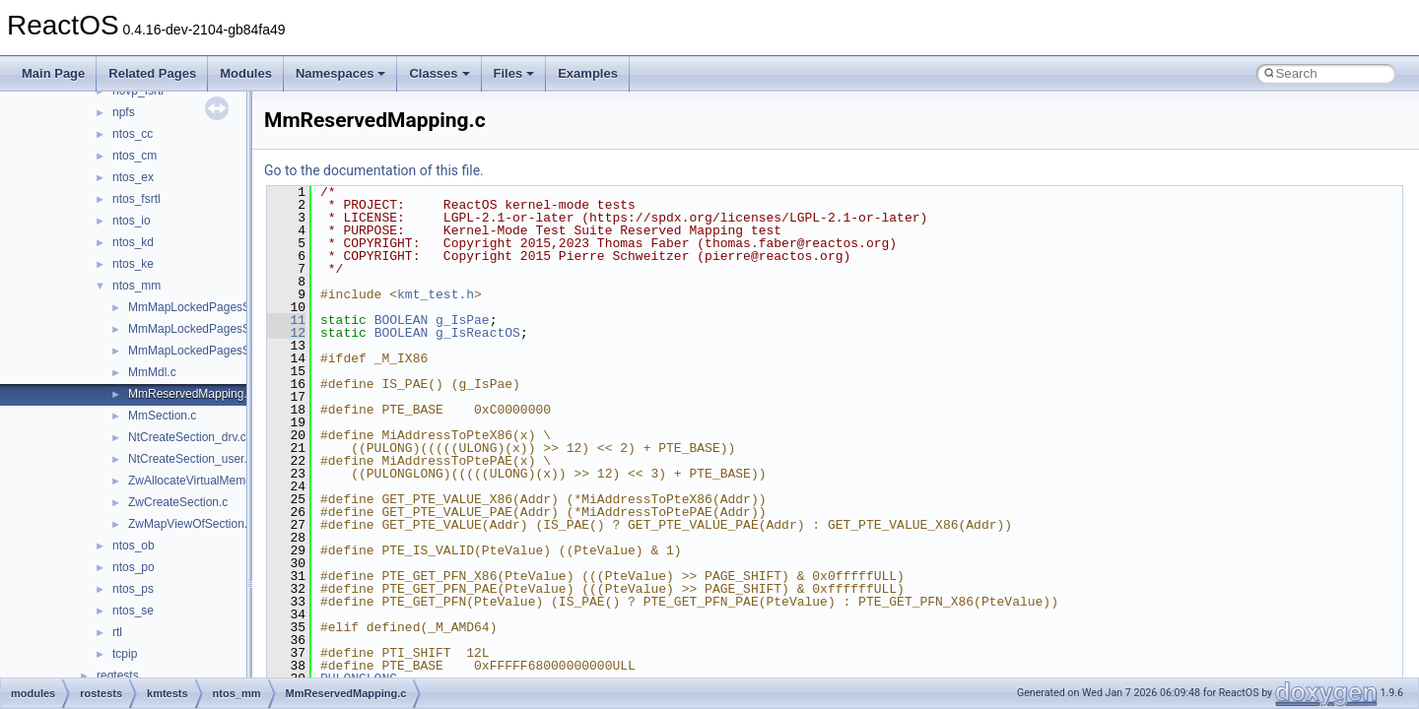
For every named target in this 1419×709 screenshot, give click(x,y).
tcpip (124, 654)
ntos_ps (133, 589)
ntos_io (131, 220)
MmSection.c (162, 415)
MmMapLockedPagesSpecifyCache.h (226, 307)
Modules (246, 73)
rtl (117, 632)
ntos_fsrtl (136, 199)
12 (286, 333)
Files (514, 73)
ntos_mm (136, 285)
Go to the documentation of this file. (374, 170)
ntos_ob (133, 545)
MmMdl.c (152, 372)
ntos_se (133, 610)
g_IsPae (463, 320)
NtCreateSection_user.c (190, 459)
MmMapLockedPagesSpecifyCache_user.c (241, 350)
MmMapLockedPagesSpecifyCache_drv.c (237, 329)
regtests (118, 675)
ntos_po (133, 567)
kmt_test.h (435, 294)
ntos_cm (134, 155)
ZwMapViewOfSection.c (190, 524)
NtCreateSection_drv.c (187, 437)
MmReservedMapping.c (190, 394)
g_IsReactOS (478, 333)
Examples (588, 73)
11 (286, 320)
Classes (439, 73)
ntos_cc (132, 134)
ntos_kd (133, 242)
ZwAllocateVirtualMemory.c (199, 480)
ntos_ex (133, 177)
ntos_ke (133, 264)
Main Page (53, 73)
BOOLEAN (401, 320)
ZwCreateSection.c (178, 502)
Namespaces (341, 73)
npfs (123, 112)
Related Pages (152, 73)
